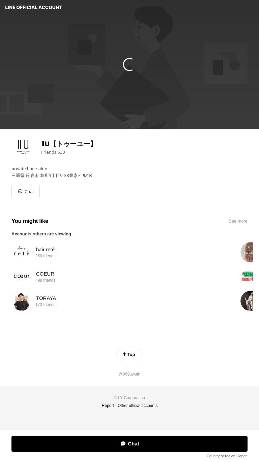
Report (108, 405)
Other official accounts (138, 405)
